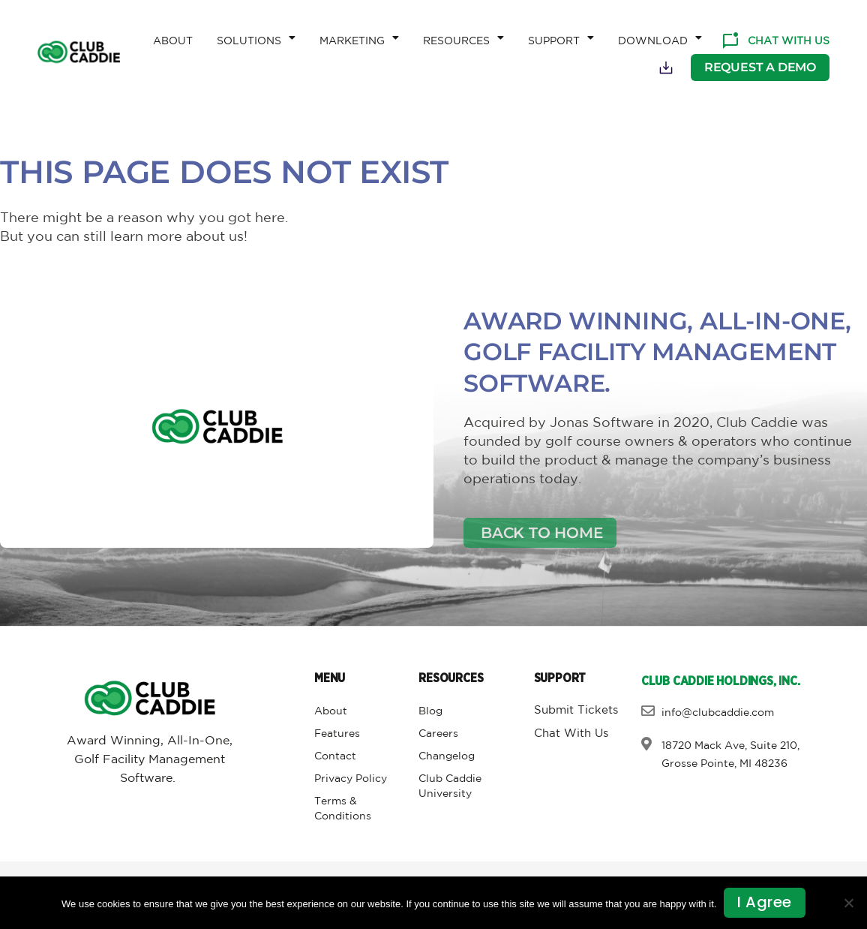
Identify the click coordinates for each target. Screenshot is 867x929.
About (173, 41)
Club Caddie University (450, 786)
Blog (430, 711)
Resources (463, 37)
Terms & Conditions (342, 809)
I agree (764, 902)
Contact (335, 756)
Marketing (359, 37)
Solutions (256, 37)
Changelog (446, 756)
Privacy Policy (350, 778)
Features (337, 733)
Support (561, 37)
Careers (438, 733)
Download (660, 37)
